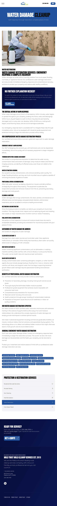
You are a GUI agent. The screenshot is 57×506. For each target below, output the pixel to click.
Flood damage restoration (9, 366)
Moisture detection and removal (45, 358)
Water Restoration (28, 402)
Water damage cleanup (22, 366)
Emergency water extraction (43, 363)
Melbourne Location (9, 471)
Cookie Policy (22, 497)
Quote (53, 3)
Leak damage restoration (9, 355)
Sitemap (28, 497)
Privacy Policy (14, 497)
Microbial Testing (28, 388)
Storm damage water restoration (10, 363)
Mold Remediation (28, 397)
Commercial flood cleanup (36, 355)
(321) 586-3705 (45, 3)
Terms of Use (7, 497)
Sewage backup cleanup (38, 361)
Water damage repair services (29, 358)
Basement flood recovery (24, 361)
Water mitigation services (22, 355)
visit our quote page (10, 431)
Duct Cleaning (28, 393)
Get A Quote (10, 104)
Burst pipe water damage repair (27, 363)
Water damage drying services (10, 361)
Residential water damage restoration (11, 358)
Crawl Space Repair (28, 407)
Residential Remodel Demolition (28, 384)
